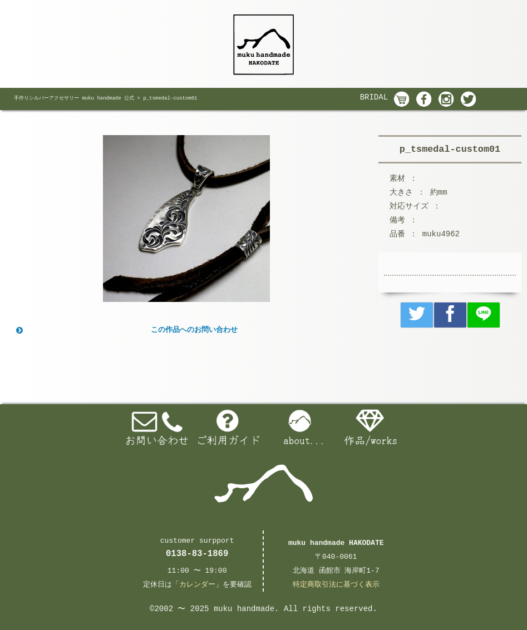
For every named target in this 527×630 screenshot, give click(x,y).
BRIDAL (374, 97)
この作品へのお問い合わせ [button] (126, 330)
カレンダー (197, 585)
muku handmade (244, 608)
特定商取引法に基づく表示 (336, 585)
